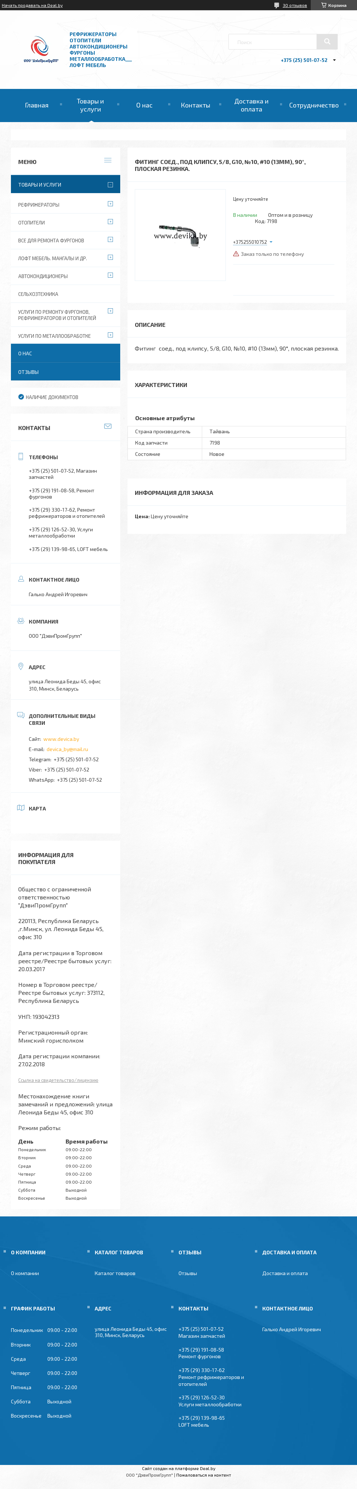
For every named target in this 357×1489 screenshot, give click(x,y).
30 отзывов (295, 5)
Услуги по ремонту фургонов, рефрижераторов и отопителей (57, 315)
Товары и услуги (90, 105)
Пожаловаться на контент (203, 1474)
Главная (36, 105)
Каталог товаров (115, 1273)
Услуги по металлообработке (54, 336)
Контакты (195, 105)
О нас (144, 105)
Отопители (31, 223)
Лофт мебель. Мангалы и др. (52, 258)
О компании (25, 1273)
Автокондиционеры (43, 276)
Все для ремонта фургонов (51, 240)
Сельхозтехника (38, 294)
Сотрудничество (314, 105)
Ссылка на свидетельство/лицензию (58, 1080)
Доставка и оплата (251, 105)
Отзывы (28, 372)
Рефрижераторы (38, 205)
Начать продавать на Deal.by (32, 5)
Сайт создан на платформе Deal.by (178, 1468)
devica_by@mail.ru (67, 749)
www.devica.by (61, 739)
